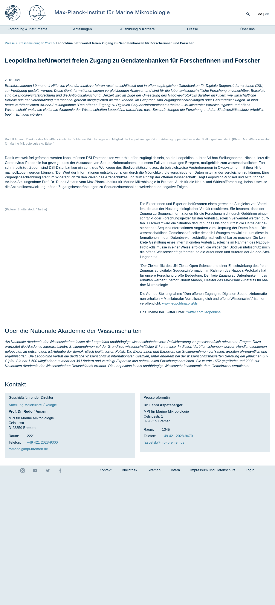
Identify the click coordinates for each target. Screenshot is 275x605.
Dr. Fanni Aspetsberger (163, 534)
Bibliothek (129, 600)
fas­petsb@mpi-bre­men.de (164, 572)
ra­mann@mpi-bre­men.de (28, 578)
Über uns (247, 29)
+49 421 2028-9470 (177, 565)
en (267, 14)
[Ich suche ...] (222, 13)
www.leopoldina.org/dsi (180, 433)
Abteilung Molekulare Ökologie (33, 534)
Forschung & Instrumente (27, 29)
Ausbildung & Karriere (137, 29)
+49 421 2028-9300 (42, 572)
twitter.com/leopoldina (203, 442)
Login (250, 600)
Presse (192, 29)
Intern (175, 600)
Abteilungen (82, 29)
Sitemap (154, 600)
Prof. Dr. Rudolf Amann (28, 541)
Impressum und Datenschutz (212, 600)
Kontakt (105, 600)
